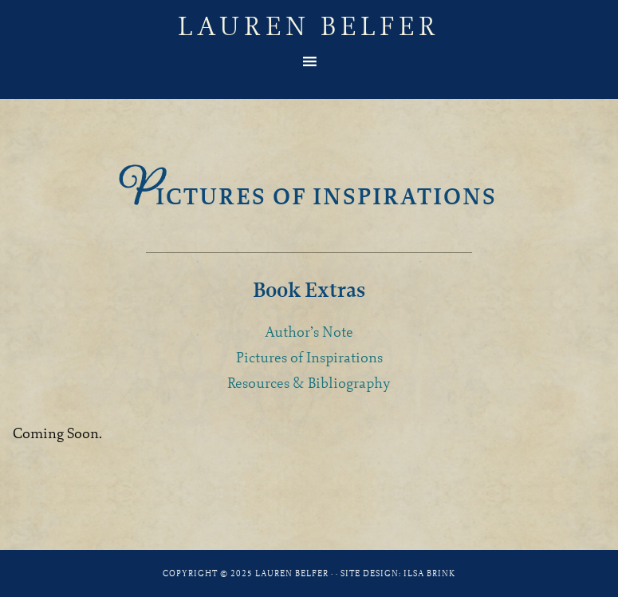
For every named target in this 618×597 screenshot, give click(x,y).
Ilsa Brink (429, 573)
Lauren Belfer (309, 26)
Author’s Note (309, 331)
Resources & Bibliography (309, 383)
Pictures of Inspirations (309, 357)
